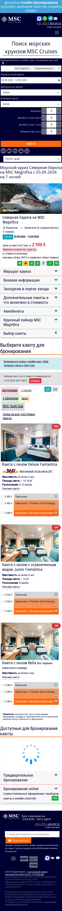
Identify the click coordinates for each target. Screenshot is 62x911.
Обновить (35, 380)
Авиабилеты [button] (13, 311)
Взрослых (36, 111)
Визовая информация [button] (21, 280)
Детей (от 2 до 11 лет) (30, 124)
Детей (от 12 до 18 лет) (29, 118)
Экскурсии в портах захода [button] (26, 289)
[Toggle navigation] (56, 33)
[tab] (10, 391)
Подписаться (18, 840)
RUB (55, 389)
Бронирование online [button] (31, 794)
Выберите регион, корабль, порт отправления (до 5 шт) (29, 61)
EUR (48, 389)
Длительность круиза (12, 87)
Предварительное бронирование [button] (18, 777)
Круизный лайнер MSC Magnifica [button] (22, 322)
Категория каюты (9, 98)
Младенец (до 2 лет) (30, 131)
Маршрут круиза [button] (17, 271)
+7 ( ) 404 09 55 (49, 23)
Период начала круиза (12, 74)
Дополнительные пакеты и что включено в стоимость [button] (26, 300)
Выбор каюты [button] (14, 333)
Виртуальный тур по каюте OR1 (36, 471)
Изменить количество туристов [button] (19, 249)
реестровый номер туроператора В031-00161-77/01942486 (26, 873)
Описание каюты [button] (11, 488)
